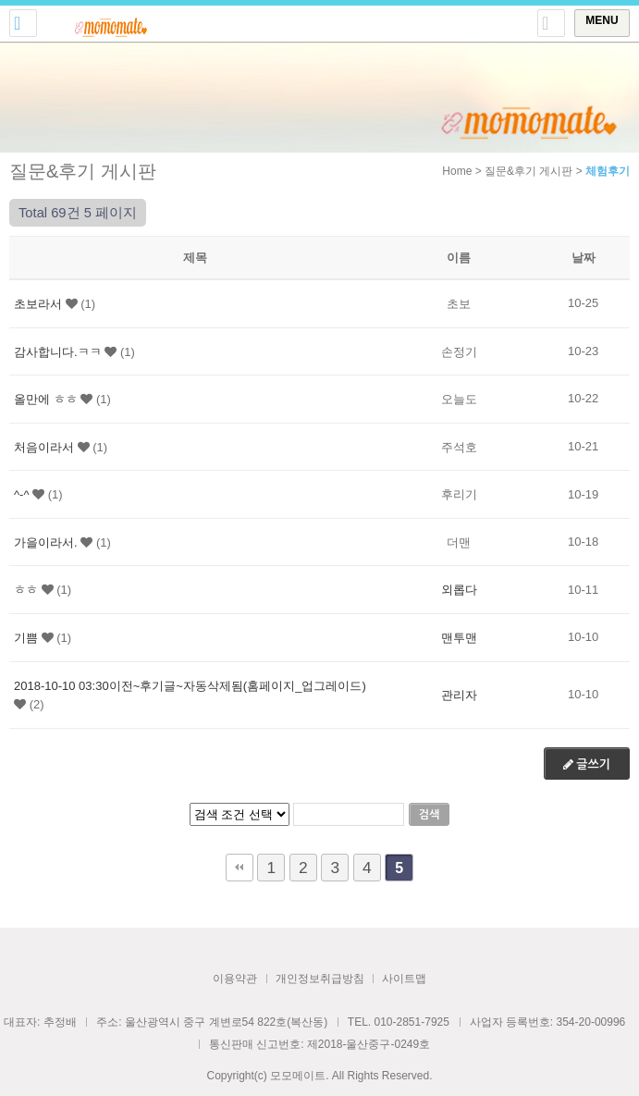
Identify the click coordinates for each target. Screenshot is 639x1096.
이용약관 (235, 978)
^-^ (22, 494)
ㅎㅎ (26, 590)
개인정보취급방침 (320, 978)
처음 (239, 867)
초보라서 (38, 304)
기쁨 (26, 638)
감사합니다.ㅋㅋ (58, 351)
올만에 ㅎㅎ (46, 399)
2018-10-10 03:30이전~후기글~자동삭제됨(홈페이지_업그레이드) (190, 685)
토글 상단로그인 (551, 23)
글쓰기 (586, 764)
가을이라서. (46, 541)
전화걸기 (23, 23)
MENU (601, 20)
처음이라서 (44, 446)
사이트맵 (404, 978)
